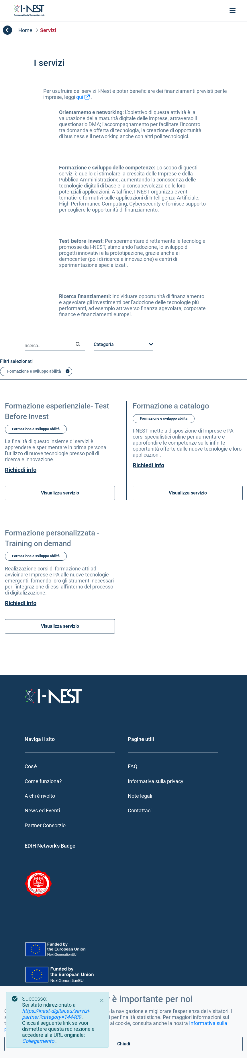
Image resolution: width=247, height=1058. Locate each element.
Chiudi (123, 1044)
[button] (123, 356)
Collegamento (38, 1041)
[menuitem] (72, 778)
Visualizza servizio (60, 504)
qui (79, 97)
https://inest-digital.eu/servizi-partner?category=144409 (56, 1014)
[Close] (101, 1000)
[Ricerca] (78, 355)
